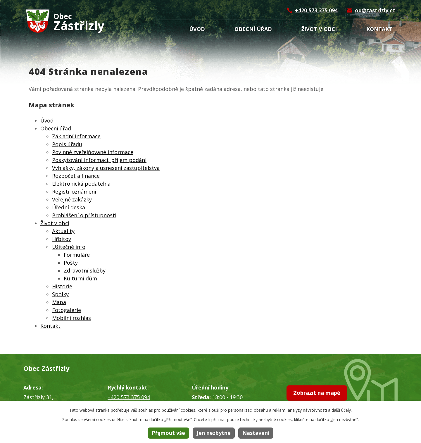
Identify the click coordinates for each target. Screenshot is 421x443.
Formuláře (77, 254)
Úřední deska (68, 207)
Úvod (197, 28)
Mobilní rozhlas (71, 317)
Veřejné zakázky (72, 199)
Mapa (59, 302)
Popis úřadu (67, 144)
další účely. (342, 410)
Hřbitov (61, 238)
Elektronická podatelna (81, 183)
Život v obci (319, 28)
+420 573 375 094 (316, 10)
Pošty (71, 262)
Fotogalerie (66, 309)
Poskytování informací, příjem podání (99, 159)
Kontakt (379, 28)
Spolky (60, 294)
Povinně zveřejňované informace (92, 152)
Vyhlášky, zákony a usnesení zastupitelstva (106, 167)
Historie (62, 286)
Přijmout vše (168, 432)
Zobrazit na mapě (322, 394)
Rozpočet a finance (76, 175)
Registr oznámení (74, 191)
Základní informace (76, 136)
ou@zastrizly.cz (375, 10)
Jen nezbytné (214, 432)
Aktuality (63, 231)
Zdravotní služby (85, 270)
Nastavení (255, 432)
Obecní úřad (253, 28)
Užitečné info (68, 246)
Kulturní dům (80, 278)
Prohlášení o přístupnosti (84, 215)
